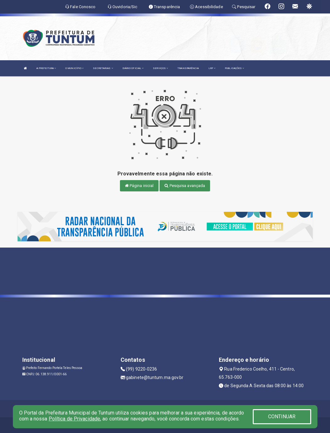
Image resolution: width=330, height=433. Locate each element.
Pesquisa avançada (185, 185)
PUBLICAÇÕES (234, 68)
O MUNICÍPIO (74, 68)
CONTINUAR (282, 417)
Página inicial (139, 185)
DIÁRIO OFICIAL (133, 68)
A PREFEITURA (46, 68)
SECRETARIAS (103, 68)
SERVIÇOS (160, 68)
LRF (212, 68)
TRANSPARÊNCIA (188, 68)
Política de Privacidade (74, 419)
